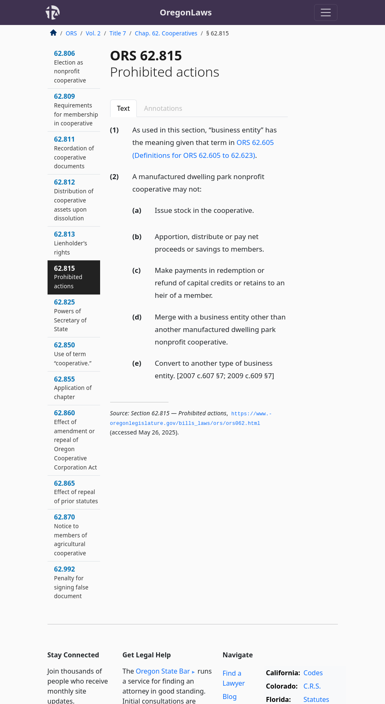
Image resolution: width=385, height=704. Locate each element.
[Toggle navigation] (325, 12)
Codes (313, 672)
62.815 (68, 277)
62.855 (73, 387)
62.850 (73, 353)
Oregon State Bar (163, 671)
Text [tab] (123, 108)
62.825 (70, 315)
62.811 (74, 152)
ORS (71, 33)
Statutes (317, 699)
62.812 (74, 199)
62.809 (76, 109)
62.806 (70, 66)
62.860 (75, 439)
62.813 (70, 243)
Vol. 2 (93, 33)
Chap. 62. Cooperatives (166, 33)
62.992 (71, 582)
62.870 (70, 534)
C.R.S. (312, 686)
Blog (230, 696)
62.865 (76, 492)
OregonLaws (186, 12)
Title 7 (118, 33)
